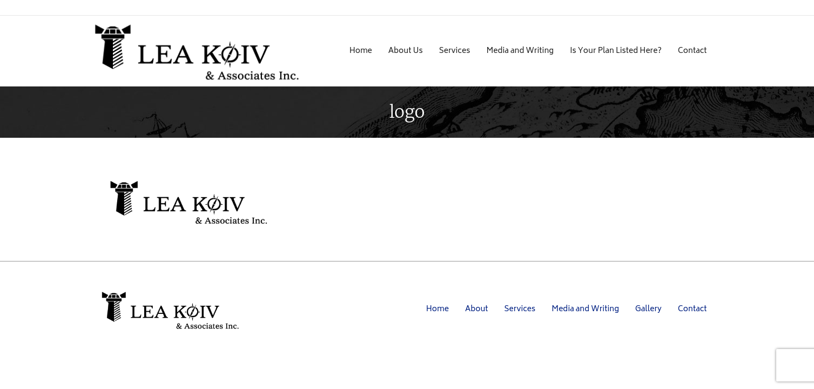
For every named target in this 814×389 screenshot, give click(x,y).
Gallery (648, 309)
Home (360, 51)
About (476, 309)
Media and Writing (520, 51)
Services (454, 51)
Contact (692, 51)
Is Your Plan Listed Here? (616, 51)
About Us (405, 51)
